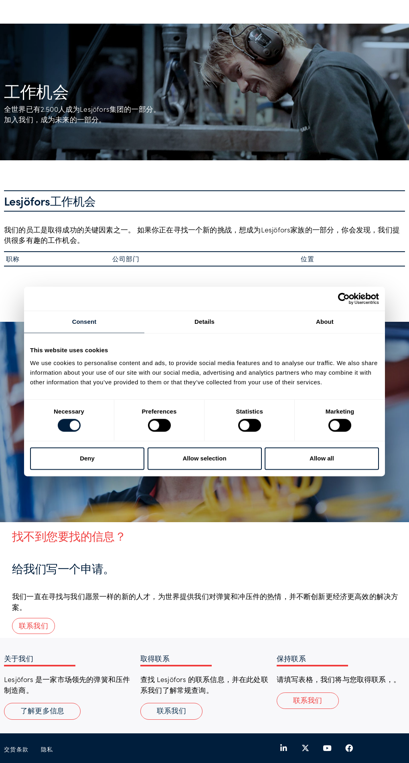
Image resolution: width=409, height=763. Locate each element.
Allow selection (204, 458)
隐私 (47, 749)
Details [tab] (204, 321)
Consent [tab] (84, 321)
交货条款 (16, 749)
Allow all (322, 458)
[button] (308, 700)
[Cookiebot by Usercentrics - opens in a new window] (344, 299)
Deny (87, 458)
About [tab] (325, 321)
